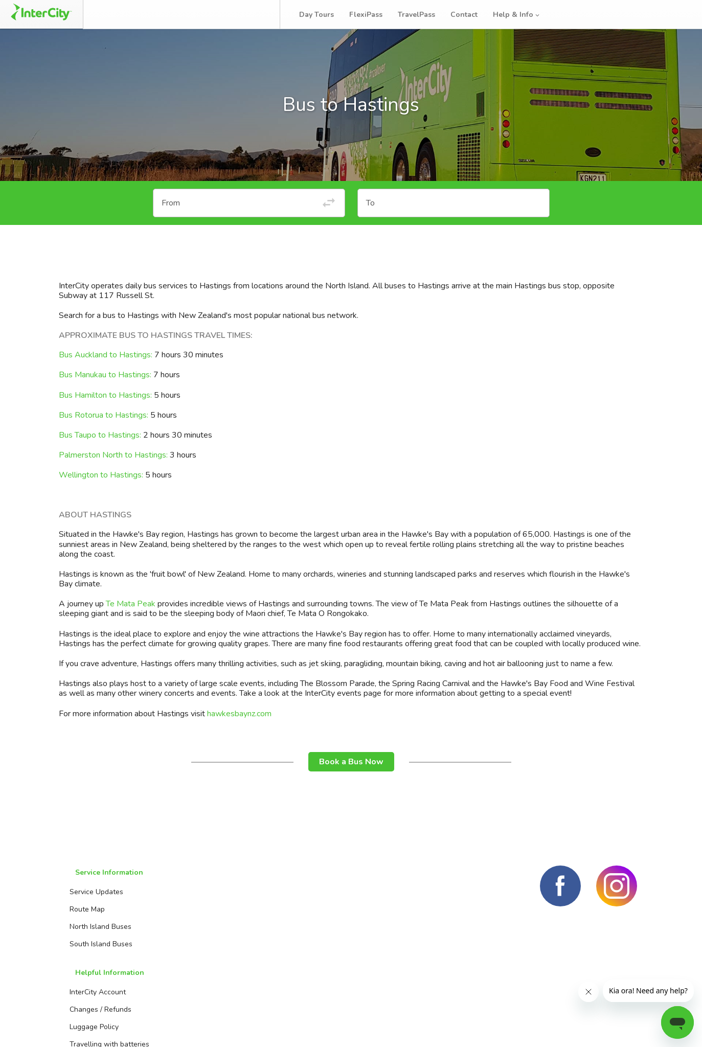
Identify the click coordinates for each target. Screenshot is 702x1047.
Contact (473, 14)
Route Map (82, 928)
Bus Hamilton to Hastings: (105, 421)
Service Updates (92, 911)
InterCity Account (199, 911)
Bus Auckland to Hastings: (106, 381)
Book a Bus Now (351, 788)
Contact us (295, 928)
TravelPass (425, 14)
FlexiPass (375, 14)
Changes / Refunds (202, 928)
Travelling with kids (203, 980)
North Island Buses (96, 945)
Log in (673, 15)
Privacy (624, 1026)
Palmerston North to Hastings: (113, 481)
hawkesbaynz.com (239, 740)
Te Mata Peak (130, 630)
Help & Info (526, 14)
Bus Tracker (241, 14)
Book (124, 14)
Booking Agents (304, 911)
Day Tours (325, 14)
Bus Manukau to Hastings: (105, 401)
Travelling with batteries (211, 963)
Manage (174, 14)
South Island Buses (96, 963)
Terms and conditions (556, 1026)
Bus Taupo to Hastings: (101, 461)
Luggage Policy (195, 945)
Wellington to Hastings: (101, 501)
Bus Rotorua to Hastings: (104, 441)
